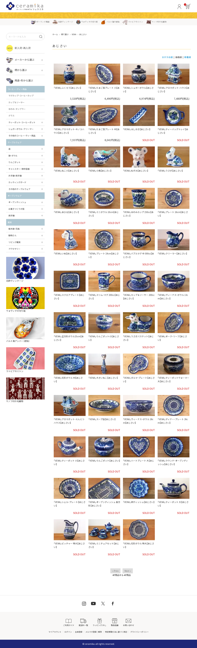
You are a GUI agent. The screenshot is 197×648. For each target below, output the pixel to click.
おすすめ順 (167, 57)
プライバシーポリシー (139, 631)
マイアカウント (54, 631)
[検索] (40, 36)
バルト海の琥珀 (110, 21)
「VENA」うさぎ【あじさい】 (170, 170)
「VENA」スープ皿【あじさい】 (102, 419)
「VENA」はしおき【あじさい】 (136, 129)
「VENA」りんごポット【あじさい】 (104, 460)
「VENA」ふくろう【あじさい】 (67, 87)
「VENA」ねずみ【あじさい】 (135, 170)
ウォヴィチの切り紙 (87, 21)
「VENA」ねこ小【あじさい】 (66, 170)
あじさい (83, 34)
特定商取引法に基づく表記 (116, 631)
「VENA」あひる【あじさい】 (66, 212)
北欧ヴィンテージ (62, 21)
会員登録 (78, 631)
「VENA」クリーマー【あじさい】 (172, 253)
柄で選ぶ (64, 34)
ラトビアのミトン (133, 21)
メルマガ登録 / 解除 (93, 631)
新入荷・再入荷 (18, 48)
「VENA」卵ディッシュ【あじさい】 (139, 502)
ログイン (68, 631)
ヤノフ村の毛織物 (156, 21)
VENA (74, 34)
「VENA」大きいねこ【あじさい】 (103, 377)
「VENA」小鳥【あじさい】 (99, 170)
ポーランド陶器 (40, 21)
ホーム (55, 34)
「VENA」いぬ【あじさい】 (65, 253)
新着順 (187, 57)
